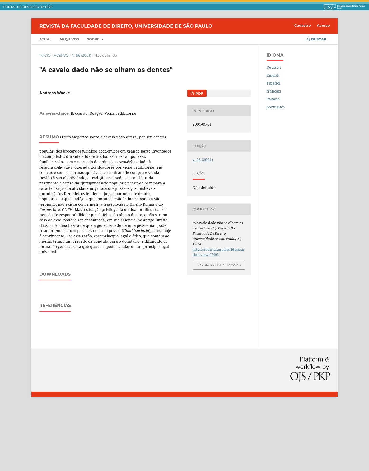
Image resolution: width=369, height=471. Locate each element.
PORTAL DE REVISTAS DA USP (27, 7)
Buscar (316, 39)
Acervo (61, 55)
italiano (273, 98)
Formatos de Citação (217, 265)
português (276, 106)
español (273, 83)
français (274, 91)
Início (45, 55)
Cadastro (302, 25)
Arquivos (69, 39)
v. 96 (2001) (81, 55)
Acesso (323, 25)
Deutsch (274, 67)
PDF (198, 93)
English (273, 75)
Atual (45, 39)
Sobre (94, 39)
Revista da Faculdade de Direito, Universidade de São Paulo (125, 26)
